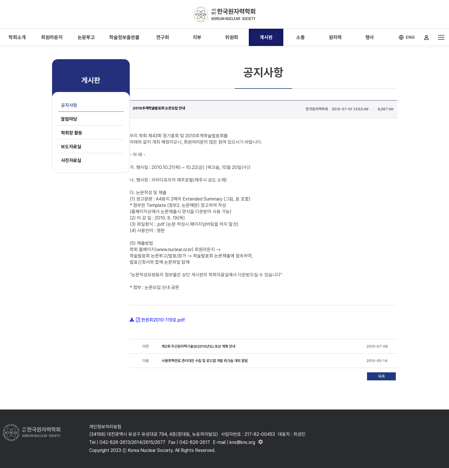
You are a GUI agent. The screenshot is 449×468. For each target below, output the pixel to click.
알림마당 (69, 119)
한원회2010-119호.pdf (163, 320)
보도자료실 (71, 146)
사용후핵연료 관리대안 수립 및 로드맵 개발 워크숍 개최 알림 (205, 361)
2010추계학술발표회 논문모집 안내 (159, 108)
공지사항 (69, 105)
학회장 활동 (71, 133)
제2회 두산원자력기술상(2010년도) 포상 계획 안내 (198, 346)
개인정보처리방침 (105, 427)
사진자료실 (71, 160)
